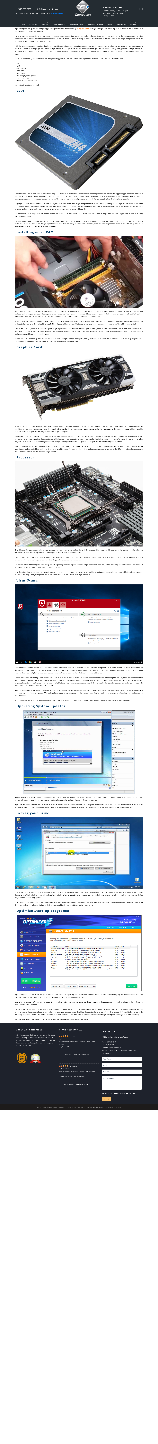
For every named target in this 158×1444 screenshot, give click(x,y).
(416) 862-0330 (109, 1045)
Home (23, 24)
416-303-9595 (57, 13)
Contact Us (121, 24)
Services (45, 24)
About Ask (33, 24)
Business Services (76, 24)
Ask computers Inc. (60, 1107)
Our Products (59, 24)
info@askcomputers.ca (47, 9)
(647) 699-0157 (24, 9)
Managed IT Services (95, 24)
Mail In (109, 24)
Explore (133, 24)
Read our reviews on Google (110, 1107)
